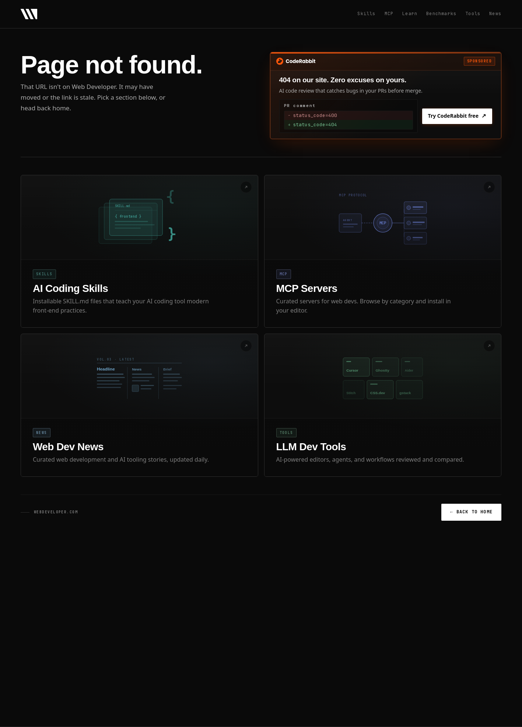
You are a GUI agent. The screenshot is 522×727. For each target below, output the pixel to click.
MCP (389, 14)
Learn (409, 14)
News (495, 14)
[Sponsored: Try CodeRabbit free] (386, 95)
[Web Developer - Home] (29, 14)
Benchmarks (441, 14)
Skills (366, 14)
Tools (472, 14)
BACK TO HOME (471, 512)
